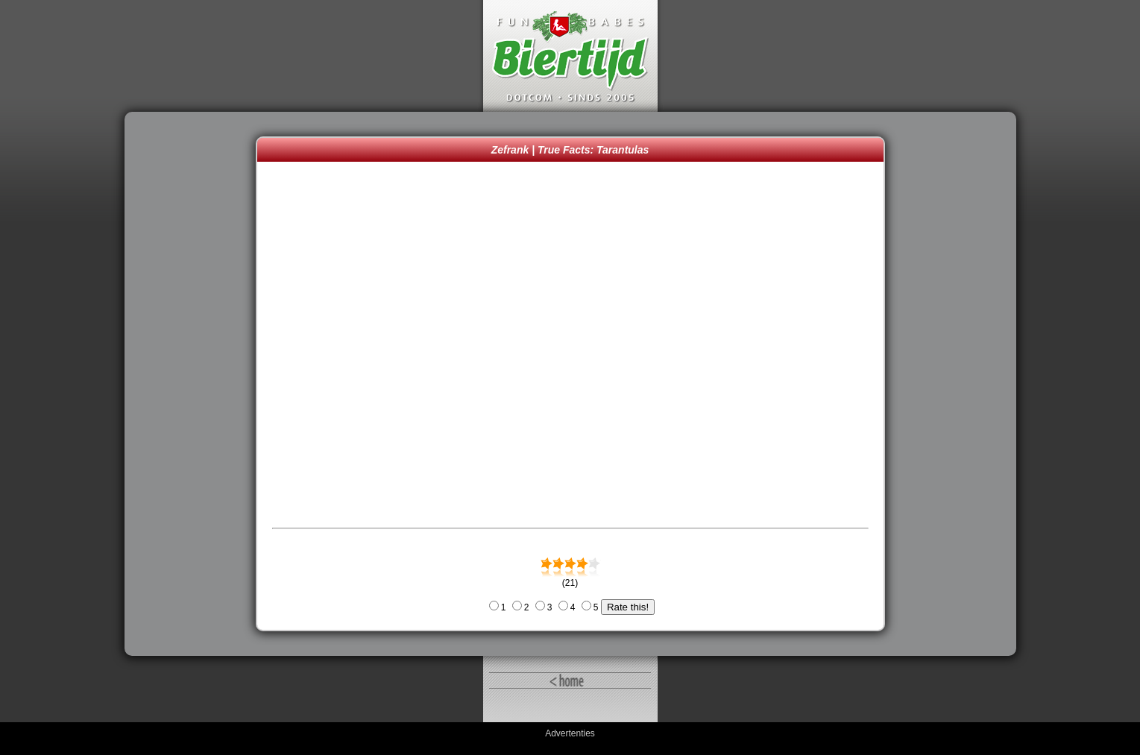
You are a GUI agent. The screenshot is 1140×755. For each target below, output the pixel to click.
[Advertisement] (194, 383)
